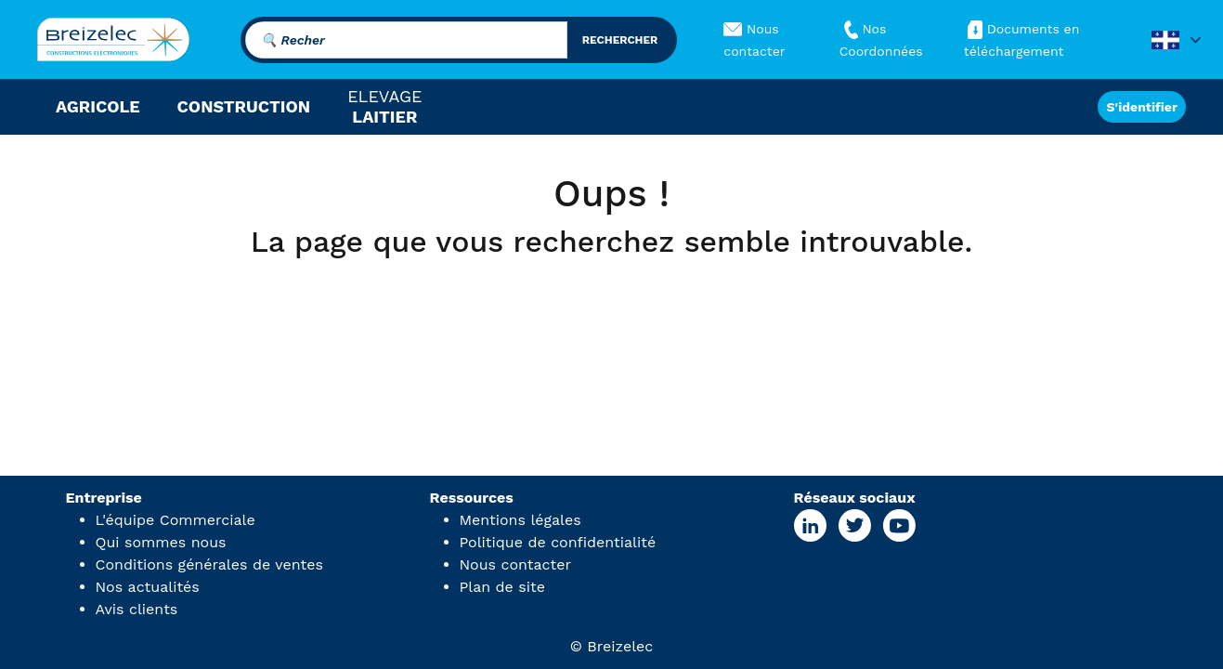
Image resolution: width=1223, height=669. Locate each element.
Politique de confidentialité (558, 542)
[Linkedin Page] (810, 525)
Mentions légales (520, 520)
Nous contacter (516, 564)
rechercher (620, 39)
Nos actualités (148, 587)
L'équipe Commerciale (175, 520)
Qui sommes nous (161, 542)
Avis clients (137, 609)
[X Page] (854, 525)
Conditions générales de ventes (209, 564)
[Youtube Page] (899, 525)
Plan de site (502, 587)
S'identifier (1141, 106)
